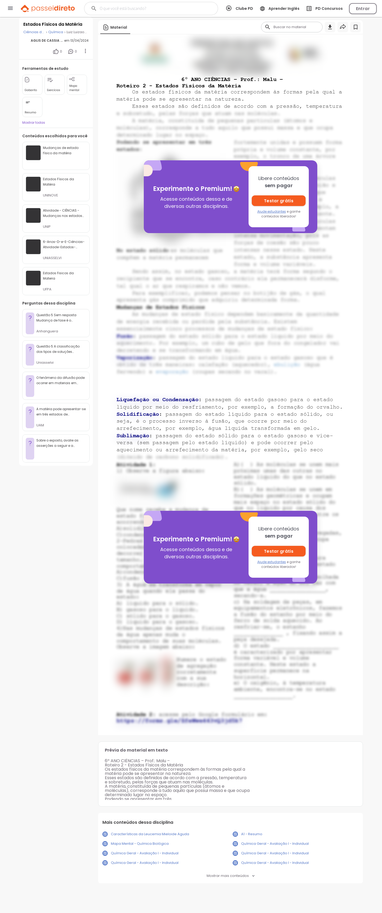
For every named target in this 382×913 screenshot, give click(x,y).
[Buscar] (146, 8)
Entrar (363, 9)
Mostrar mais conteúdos (231, 875)
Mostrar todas (33, 122)
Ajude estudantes (271, 211)
